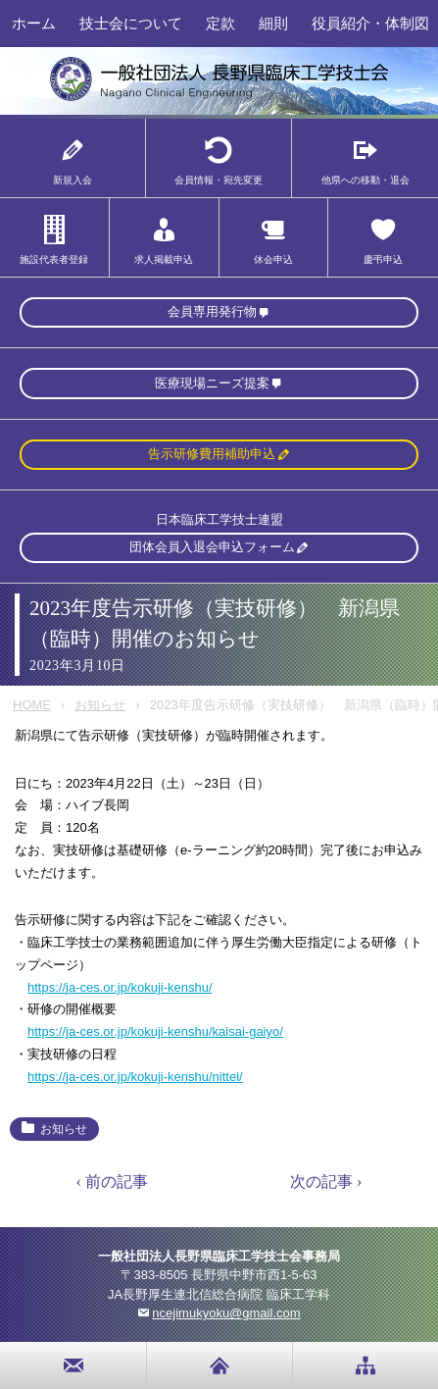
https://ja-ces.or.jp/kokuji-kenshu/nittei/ (135, 1076)
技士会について (130, 23)
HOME (32, 704)
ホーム (34, 23)
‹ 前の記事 (112, 1181)
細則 (273, 23)
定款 (220, 23)
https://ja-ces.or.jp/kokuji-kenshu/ (120, 987)
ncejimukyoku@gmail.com (226, 1313)
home (219, 1365)
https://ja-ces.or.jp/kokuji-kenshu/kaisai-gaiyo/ (155, 1031)
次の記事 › (326, 1181)
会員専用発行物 (212, 311)
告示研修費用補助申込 (211, 453)
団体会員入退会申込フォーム (212, 547)
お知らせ (99, 704)
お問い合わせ (73, 1365)
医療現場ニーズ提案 (212, 383)
